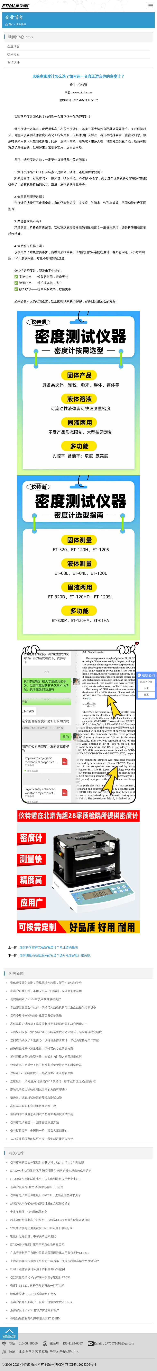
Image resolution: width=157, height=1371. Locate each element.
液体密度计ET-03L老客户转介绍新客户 (34, 1310)
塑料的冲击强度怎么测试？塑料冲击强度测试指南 (41, 1114)
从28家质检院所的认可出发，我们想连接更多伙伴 (41, 1138)
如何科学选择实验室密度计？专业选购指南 (49, 947)
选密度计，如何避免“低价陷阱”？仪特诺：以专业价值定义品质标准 (53, 1081)
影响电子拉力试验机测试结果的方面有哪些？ (38, 1089)
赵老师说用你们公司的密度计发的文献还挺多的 (40, 1203)
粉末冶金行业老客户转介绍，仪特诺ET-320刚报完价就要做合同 (50, 1220)
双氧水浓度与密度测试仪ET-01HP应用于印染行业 (41, 1228)
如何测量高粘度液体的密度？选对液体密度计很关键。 (56, 955)
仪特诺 (82, 84)
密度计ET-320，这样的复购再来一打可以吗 (37, 1285)
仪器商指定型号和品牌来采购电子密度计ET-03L (40, 1277)
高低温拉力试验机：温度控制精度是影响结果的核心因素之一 (48, 1023)
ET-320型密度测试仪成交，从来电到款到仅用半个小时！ (46, 1178)
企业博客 (21, 24)
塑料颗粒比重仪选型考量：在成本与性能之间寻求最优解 (46, 1056)
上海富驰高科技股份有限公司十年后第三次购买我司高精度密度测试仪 (54, 1261)
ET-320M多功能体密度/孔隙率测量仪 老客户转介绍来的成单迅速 (50, 1170)
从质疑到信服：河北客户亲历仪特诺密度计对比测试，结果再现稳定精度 (56, 1032)
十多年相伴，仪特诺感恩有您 (28, 1211)
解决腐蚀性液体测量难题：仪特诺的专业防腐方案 (41, 1048)
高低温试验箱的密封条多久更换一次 (33, 1106)
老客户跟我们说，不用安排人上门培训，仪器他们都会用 (46, 991)
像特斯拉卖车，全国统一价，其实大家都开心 (38, 1130)
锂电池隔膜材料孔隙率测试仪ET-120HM (35, 1318)
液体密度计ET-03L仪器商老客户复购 (33, 1293)
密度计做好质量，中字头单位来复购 (33, 1236)
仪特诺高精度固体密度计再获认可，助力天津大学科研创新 (47, 1162)
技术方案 (13, 54)
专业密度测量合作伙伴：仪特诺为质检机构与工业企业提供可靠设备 (53, 1007)
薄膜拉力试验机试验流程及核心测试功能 (36, 1097)
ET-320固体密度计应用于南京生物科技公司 (37, 1244)
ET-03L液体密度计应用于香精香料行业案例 (37, 1269)
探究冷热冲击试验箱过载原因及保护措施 (36, 1015)
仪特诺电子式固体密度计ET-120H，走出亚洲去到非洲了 (45, 1195)
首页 (11, 24)
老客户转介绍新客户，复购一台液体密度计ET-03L (41, 1302)
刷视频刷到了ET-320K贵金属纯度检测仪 (35, 999)
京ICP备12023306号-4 (80, 1364)
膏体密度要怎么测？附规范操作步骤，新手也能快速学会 (46, 982)
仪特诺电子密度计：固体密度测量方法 (34, 1122)
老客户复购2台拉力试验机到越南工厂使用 (36, 1187)
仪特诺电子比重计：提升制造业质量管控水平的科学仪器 (46, 1064)
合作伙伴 (13, 62)
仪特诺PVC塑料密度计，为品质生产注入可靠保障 (41, 1073)
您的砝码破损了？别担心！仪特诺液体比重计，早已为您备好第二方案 (54, 1040)
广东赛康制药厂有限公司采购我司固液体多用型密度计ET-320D (50, 1252)
